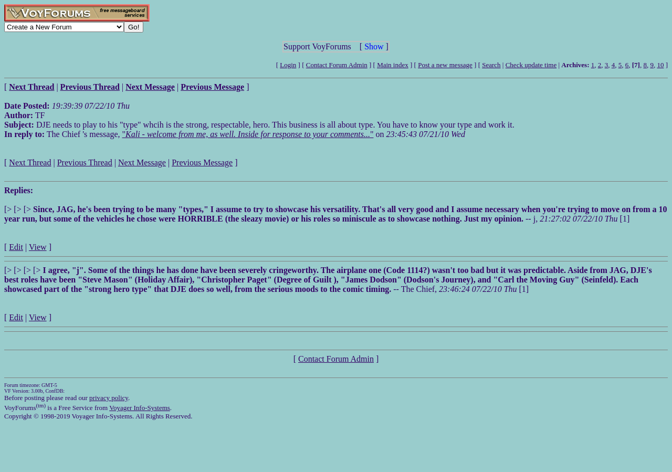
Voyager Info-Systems (139, 408)
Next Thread (30, 162)
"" (248, 134)
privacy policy (108, 398)
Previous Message (202, 162)
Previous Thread (84, 162)
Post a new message (445, 65)
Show (373, 46)
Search (491, 65)
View (38, 247)
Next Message (142, 162)
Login (288, 65)
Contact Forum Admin (337, 65)
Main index (392, 65)
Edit (16, 247)
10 (660, 65)
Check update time (531, 65)
